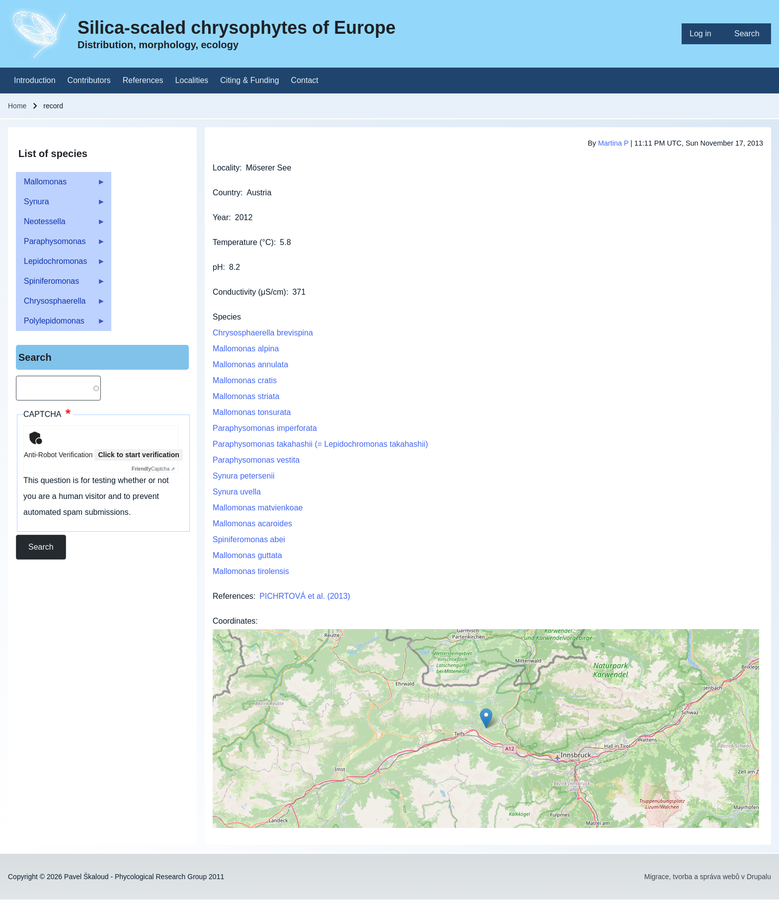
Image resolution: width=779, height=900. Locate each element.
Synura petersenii (244, 476)
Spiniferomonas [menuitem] (60, 284)
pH (218, 267)
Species (227, 317)
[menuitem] (704, 33)
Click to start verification (138, 455)
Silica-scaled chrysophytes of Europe (236, 27)
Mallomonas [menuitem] (60, 184)
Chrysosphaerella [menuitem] (60, 304)
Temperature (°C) (243, 242)
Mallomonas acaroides (252, 523)
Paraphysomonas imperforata (265, 428)
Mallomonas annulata (250, 364)
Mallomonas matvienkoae (258, 507)
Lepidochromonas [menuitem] (60, 264)
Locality (226, 168)
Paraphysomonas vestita (256, 460)
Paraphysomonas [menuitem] (60, 244)
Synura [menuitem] (60, 204)
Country (226, 192)
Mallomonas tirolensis (251, 571)
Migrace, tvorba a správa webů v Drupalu (707, 877)
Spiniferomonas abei (249, 539)
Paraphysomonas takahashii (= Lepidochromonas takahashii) (320, 444)
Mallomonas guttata (247, 555)
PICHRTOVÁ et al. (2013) (304, 596)
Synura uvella (237, 492)
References (233, 596)
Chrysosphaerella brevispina (263, 332)
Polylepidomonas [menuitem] (60, 324)
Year (221, 217)
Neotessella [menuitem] (60, 224)
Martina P (613, 143)
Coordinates (234, 621)
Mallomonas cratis (245, 380)
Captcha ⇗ (153, 469)
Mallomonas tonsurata (252, 412)
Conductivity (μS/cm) (249, 292)
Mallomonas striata (246, 396)
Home (17, 106)
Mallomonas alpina (246, 348)
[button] (486, 718)
